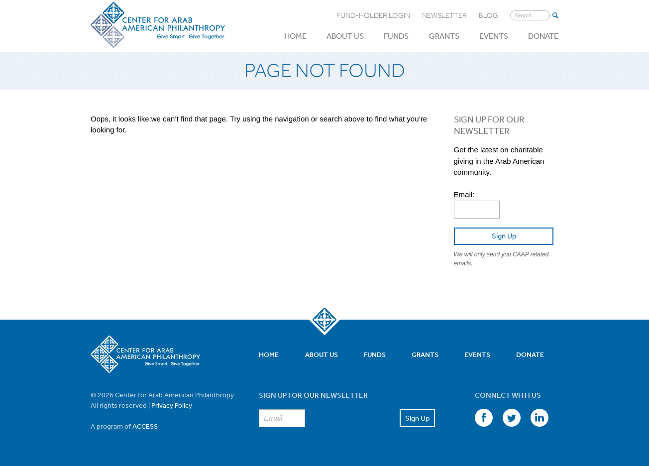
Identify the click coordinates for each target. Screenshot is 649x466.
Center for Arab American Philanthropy (158, 25)
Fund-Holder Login (373, 15)
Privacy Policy (171, 405)
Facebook (484, 418)
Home (295, 36)
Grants (444, 36)
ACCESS (145, 426)
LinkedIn (539, 418)
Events (493, 36)
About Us (345, 36)
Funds (396, 36)
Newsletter (444, 15)
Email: (464, 194)
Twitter (512, 418)
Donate (543, 36)
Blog (488, 15)
